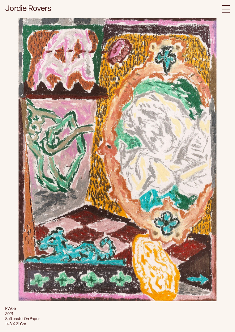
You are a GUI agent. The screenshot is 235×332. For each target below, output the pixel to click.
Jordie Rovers (28, 9)
